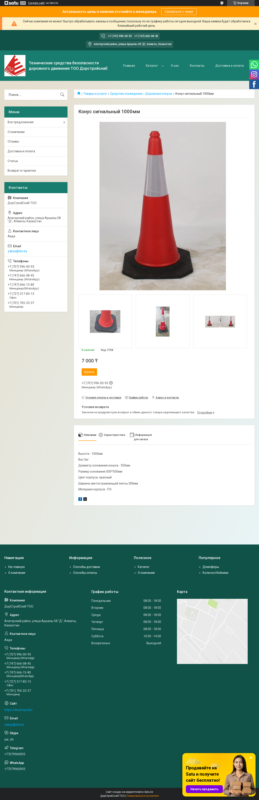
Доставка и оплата (229, 65)
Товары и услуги (95, 93)
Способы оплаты (85, 572)
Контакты (197, 65)
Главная (129, 65)
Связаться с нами (179, 12)
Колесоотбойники (215, 572)
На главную (16, 567)
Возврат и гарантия (22, 170)
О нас (175, 65)
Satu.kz (148, 791)
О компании (16, 132)
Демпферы (211, 567)
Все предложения (21, 122)
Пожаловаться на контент (143, 795)
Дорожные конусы (158, 93)
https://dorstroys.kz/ (18, 710)
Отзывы (13, 141)
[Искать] (62, 95)
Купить (89, 372)
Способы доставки (86, 567)
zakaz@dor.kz (17, 251)
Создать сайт (36, 3)
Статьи (13, 161)
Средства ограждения (126, 93)
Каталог (152, 65)
